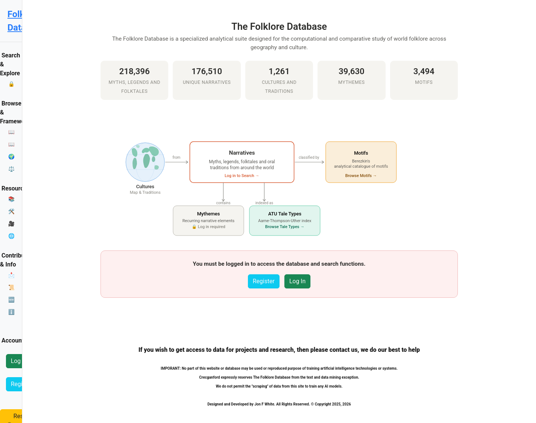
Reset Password (32, 349)
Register (22, 325)
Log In (19, 302)
